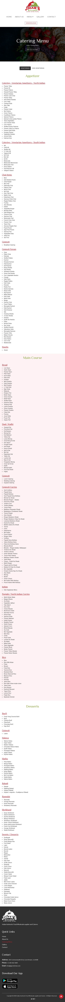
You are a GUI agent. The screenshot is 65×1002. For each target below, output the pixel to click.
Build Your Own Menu (32, 49)
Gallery (40, 17)
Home (9, 17)
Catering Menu (7, 942)
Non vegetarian (38, 68)
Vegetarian (25, 68)
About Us (19, 17)
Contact (51, 17)
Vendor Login (31, 23)
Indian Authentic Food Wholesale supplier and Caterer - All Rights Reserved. (37, 996)
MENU (30, 17)
